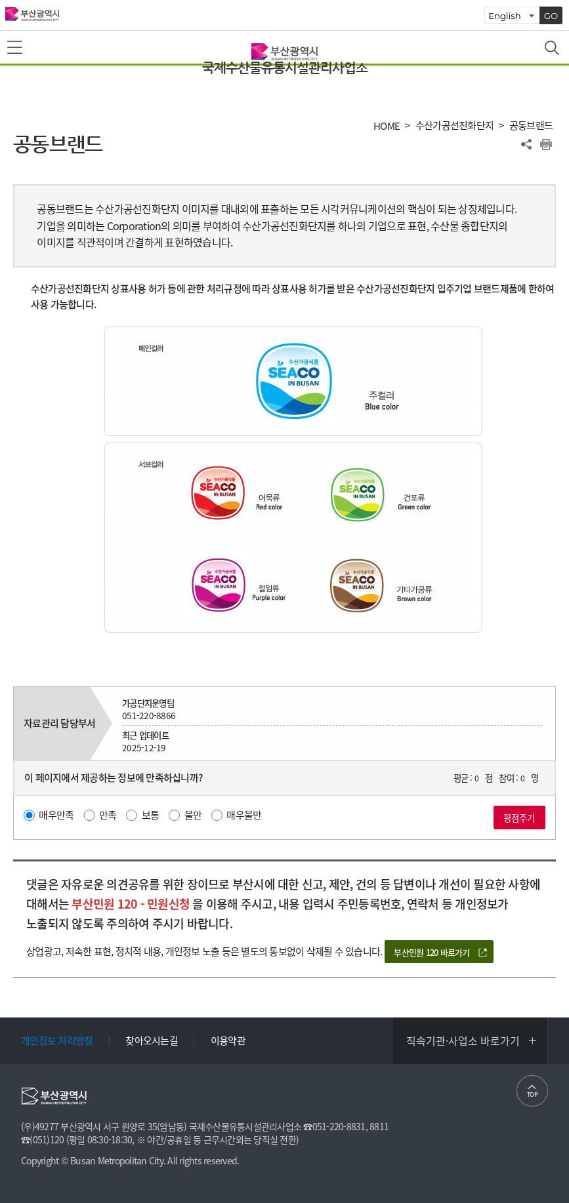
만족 (108, 815)
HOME (386, 126)
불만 (193, 815)
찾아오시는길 (151, 1040)
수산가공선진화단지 (454, 125)
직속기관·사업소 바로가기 (463, 1040)
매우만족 (56, 815)
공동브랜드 (531, 125)
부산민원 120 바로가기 (431, 952)
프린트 (546, 144)
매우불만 (243, 815)
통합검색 (553, 49)
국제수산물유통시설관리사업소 (285, 67)
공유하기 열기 (526, 144)
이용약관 (228, 1040)
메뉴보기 (15, 47)
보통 (150, 815)
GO (551, 15)
